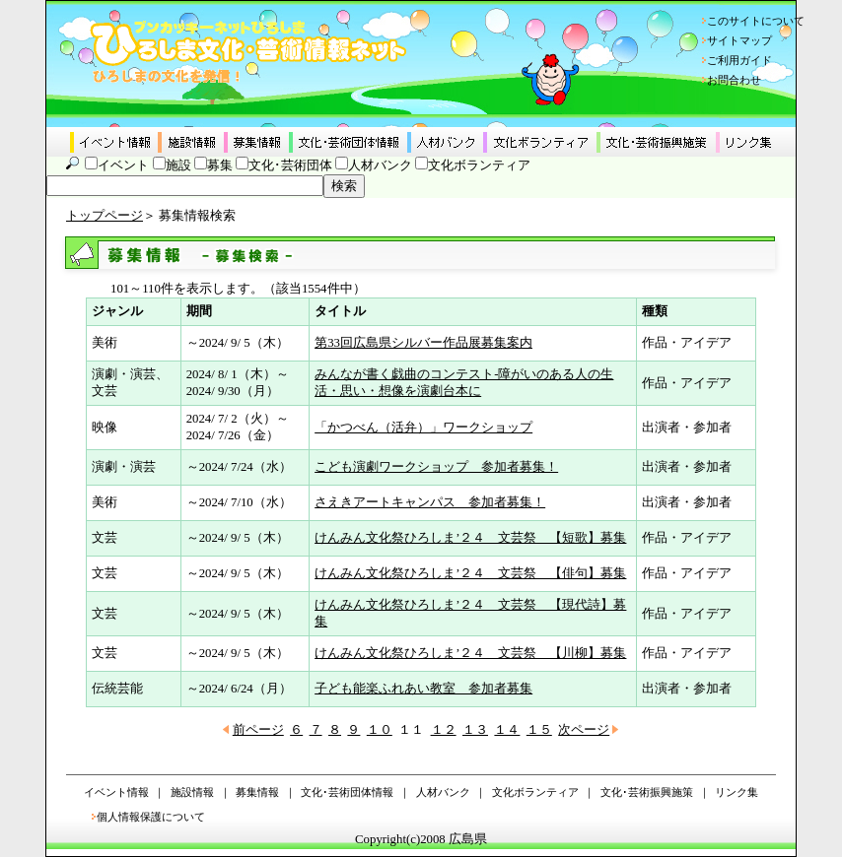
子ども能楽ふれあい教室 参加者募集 (423, 688)
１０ (379, 730)
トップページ (104, 216)
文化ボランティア (479, 165)
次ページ (583, 730)
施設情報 (192, 792)
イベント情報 (116, 792)
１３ (475, 730)
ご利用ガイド (739, 60)
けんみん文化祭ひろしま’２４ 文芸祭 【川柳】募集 (470, 653)
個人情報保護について (151, 817)
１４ (507, 730)
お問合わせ (734, 80)
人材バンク (380, 165)
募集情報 (257, 792)
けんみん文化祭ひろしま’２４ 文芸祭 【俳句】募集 (470, 573)
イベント (123, 165)
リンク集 (736, 792)
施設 (178, 165)
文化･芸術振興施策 (646, 792)
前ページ (258, 730)
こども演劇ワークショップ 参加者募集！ (436, 467)
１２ (443, 730)
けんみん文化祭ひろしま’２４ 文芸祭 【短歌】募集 (470, 538)
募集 (220, 165)
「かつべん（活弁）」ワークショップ (423, 427)
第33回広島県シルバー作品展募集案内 (423, 343)
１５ (539, 730)
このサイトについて (756, 21)
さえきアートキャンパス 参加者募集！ (430, 502)
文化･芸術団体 (290, 165)
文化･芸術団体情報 (347, 792)
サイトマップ (739, 40)
